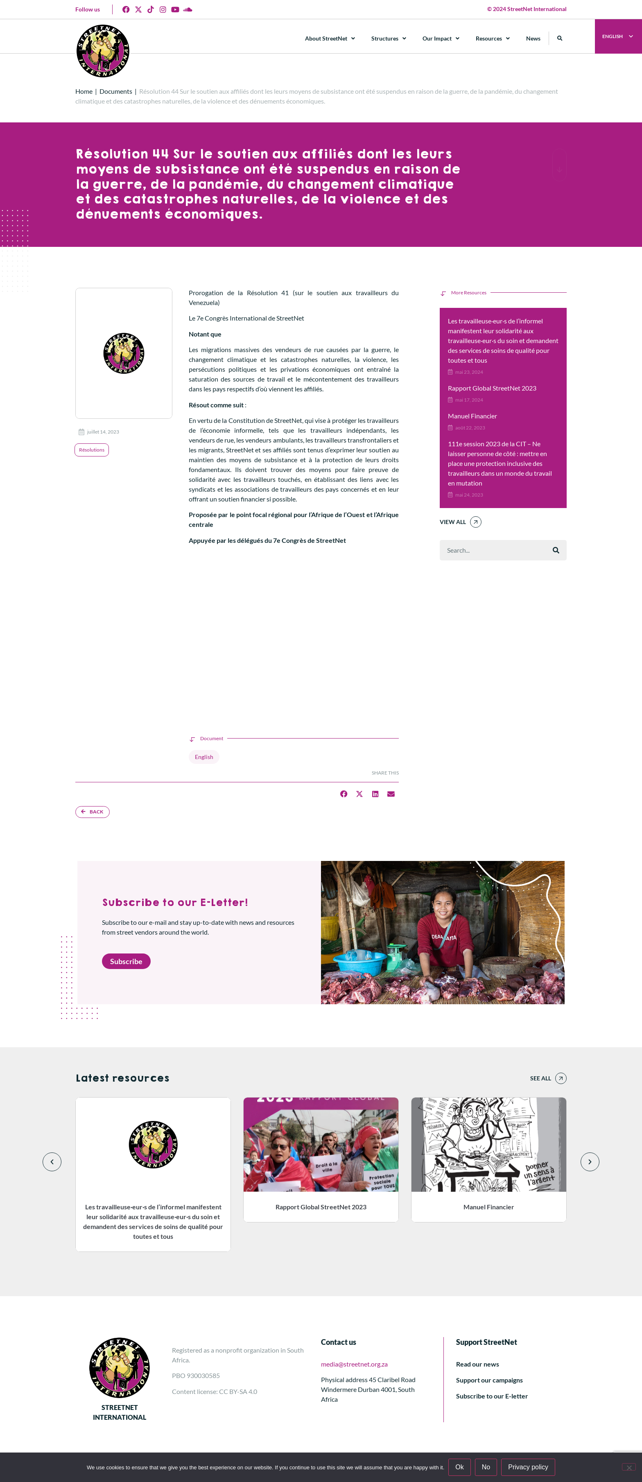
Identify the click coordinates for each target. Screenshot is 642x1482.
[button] (560, 38)
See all (540, 1078)
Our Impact (441, 38)
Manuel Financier (472, 416)
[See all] (561, 1078)
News (533, 38)
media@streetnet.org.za (354, 1364)
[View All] (476, 522)
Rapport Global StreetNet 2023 (492, 388)
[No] (629, 1467)
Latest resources (122, 1078)
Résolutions (91, 450)
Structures (388, 38)
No (486, 1467)
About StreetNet (330, 38)
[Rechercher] (556, 550)
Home (84, 91)
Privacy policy (528, 1467)
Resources (493, 38)
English (204, 756)
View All (453, 521)
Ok (459, 1467)
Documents (115, 91)
